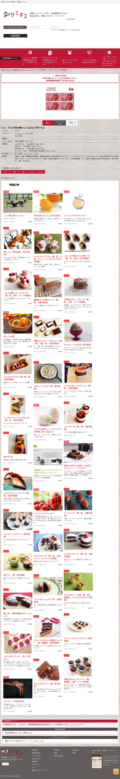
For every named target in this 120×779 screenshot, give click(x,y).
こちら (60, 78)
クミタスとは (70, 19)
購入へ (48, 123)
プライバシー (36, 764)
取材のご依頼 (58, 756)
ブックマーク (60, 123)
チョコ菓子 (18, 136)
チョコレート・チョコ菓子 (24, 133)
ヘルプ (34, 767)
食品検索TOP (36, 753)
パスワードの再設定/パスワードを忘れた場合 (66, 30)
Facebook (75, 750)
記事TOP (35, 750)
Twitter (74, 753)
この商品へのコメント (72, 123)
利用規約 (35, 761)
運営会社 (57, 750)
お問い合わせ (36, 759)
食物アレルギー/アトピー (40, 770)
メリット (74, 724)
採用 (55, 753)
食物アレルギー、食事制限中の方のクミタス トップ (17, 70)
